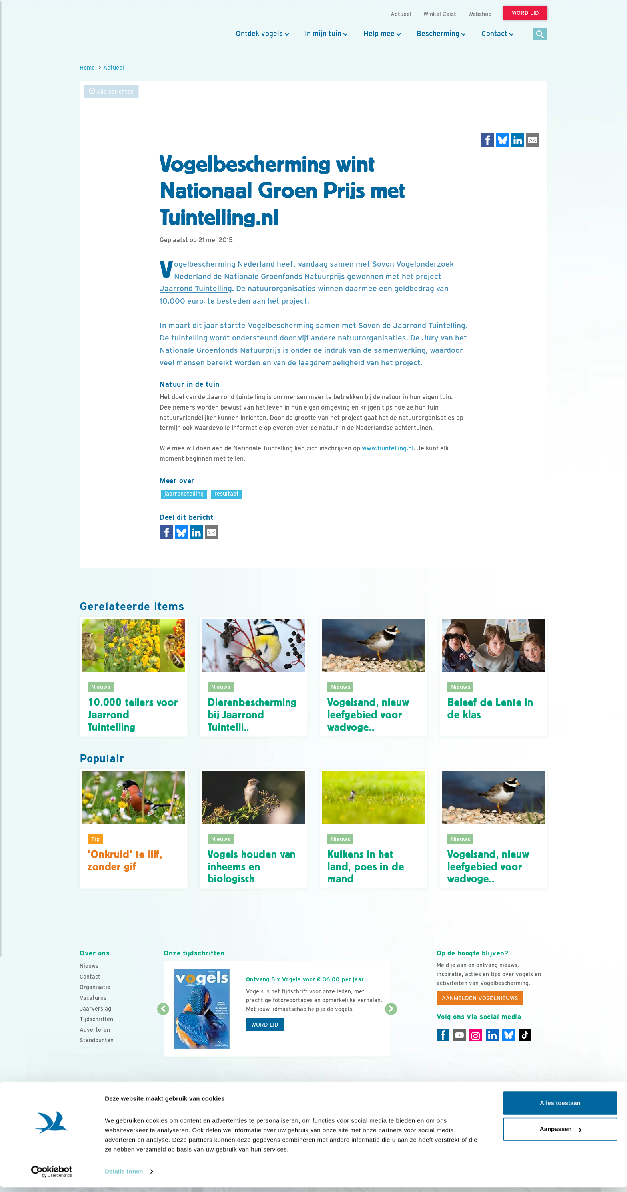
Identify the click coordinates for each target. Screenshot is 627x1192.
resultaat (226, 493)
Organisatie (95, 987)
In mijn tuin (323, 34)
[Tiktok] (525, 1035)
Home (87, 67)
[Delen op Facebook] (488, 140)
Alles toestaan (560, 1107)
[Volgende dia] (391, 1033)
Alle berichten (111, 91)
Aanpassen (560, 1133)
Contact (494, 34)
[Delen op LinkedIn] (518, 140)
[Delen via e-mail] (532, 140)
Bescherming (438, 34)
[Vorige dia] (163, 1033)
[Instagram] (475, 1035)
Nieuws (89, 966)
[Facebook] (443, 1035)
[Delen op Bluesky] (502, 140)
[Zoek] (540, 35)
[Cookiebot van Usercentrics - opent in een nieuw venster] (52, 1176)
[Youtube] (459, 1035)
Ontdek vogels (259, 34)
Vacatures (93, 998)
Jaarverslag (95, 1008)
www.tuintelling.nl (387, 448)
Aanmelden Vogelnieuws (480, 998)
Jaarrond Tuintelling (196, 288)
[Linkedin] (492, 1035)
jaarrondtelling (184, 493)
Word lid (264, 1024)
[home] (116, 25)
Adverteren (95, 1030)
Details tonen (124, 1176)
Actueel (113, 67)
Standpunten (97, 1040)
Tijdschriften (96, 1019)
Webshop (479, 13)
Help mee (379, 34)
